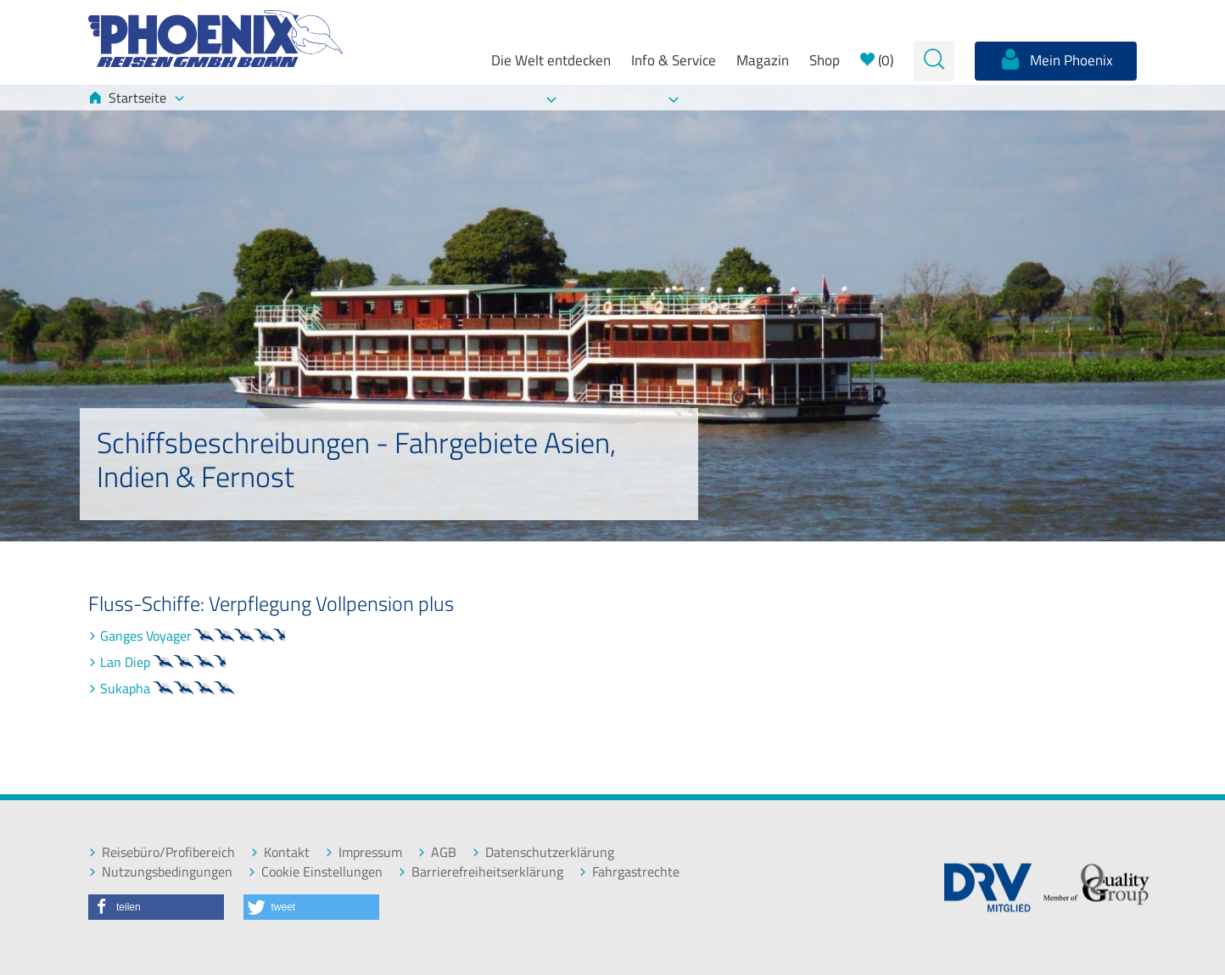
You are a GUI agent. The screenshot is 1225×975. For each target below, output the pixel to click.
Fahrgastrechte (629, 872)
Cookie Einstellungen (315, 872)
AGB (436, 852)
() (876, 60)
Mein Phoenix (1055, 59)
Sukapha (171, 688)
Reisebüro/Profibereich (161, 852)
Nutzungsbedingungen (160, 872)
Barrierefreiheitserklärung (480, 872)
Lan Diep (171, 662)
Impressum (363, 852)
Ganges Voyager (202, 635)
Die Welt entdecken (551, 60)
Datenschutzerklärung (543, 852)
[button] (156, 907)
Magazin (762, 60)
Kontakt (280, 852)
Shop (824, 60)
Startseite (136, 97)
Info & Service (673, 60)
